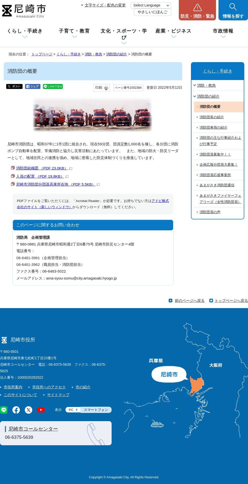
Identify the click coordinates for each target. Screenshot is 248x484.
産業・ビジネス (173, 31)
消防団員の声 (210, 212)
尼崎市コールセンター (33, 429)
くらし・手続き (25, 31)
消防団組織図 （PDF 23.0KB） (44, 168)
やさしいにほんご (152, 12)
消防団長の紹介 (212, 117)
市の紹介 (83, 387)
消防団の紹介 (116, 54)
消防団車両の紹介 (213, 127)
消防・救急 (93, 54)
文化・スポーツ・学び (124, 34)
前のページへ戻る (190, 300)
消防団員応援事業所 (215, 175)
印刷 (98, 87)
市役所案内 (13, 387)
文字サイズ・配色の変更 (105, 5)
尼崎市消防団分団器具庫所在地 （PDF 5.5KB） (58, 184)
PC (71, 410)
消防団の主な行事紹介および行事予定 (220, 141)
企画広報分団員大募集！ (219, 164)
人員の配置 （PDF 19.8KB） (42, 176)
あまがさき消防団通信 (217, 185)
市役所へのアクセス (49, 387)
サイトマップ (58, 395)
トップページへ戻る (231, 300)
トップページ (41, 54)
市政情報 (223, 31)
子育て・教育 (74, 31)
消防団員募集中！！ (215, 154)
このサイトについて (20, 395)
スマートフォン (96, 410)
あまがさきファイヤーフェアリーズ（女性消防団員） (220, 199)
